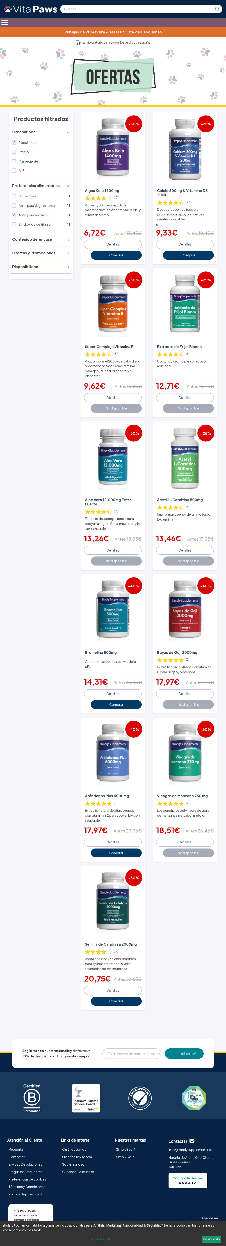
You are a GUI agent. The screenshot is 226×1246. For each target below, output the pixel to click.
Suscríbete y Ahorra (77, 1157)
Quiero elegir (101, 1239)
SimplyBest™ (126, 1149)
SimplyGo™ (125, 1157)
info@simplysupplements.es (190, 1149)
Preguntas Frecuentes (25, 1172)
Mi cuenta (16, 1149)
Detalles (113, 244)
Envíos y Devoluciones (25, 1164)
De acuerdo (211, 1239)
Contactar (17, 1157)
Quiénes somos (74, 1149)
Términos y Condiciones (27, 1187)
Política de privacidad (25, 1194)
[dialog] (113, 1233)
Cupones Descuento (78, 1172)
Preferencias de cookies (27, 1179)
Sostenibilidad (73, 1164)
